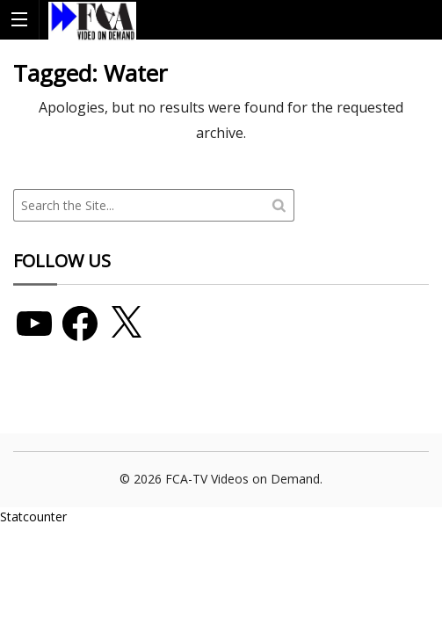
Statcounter (33, 516)
